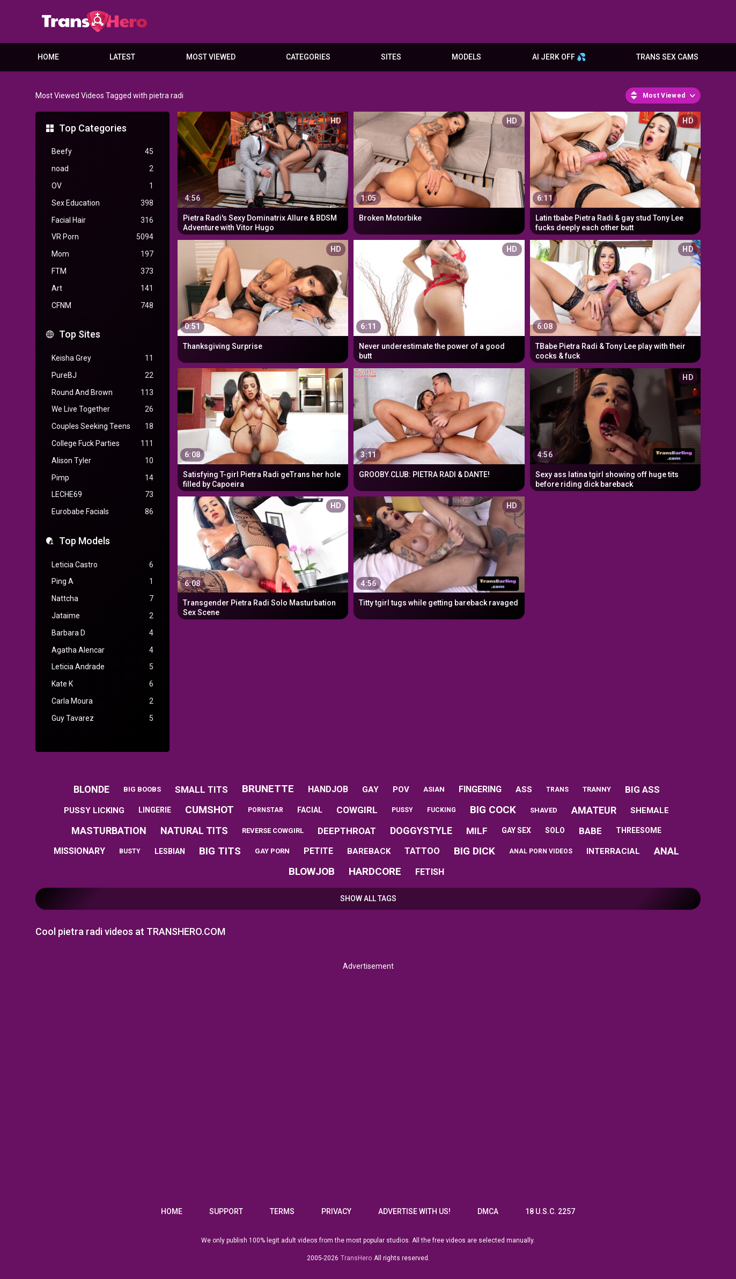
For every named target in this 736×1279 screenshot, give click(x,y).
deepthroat (347, 830)
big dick (474, 851)
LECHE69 (102, 494)
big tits (220, 851)
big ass (642, 789)
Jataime (102, 615)
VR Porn (102, 237)
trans (557, 789)
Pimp (102, 478)
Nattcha (102, 598)
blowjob (312, 871)
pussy (402, 810)
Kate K (102, 684)
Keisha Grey (102, 358)
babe (590, 830)
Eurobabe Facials (102, 511)
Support (226, 1211)
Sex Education (102, 203)
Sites (391, 57)
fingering (480, 789)
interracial (613, 851)
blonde (91, 789)
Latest (122, 57)
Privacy (336, 1211)
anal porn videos (540, 851)
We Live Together (102, 409)
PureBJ (102, 375)
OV (102, 186)
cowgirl (357, 810)
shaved (543, 810)
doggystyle (421, 830)
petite (318, 851)
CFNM (102, 305)
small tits (201, 789)
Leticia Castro (102, 564)
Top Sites (79, 334)
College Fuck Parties (102, 443)
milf (477, 830)
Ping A (102, 581)
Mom (102, 254)
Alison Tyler (102, 460)
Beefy (102, 151)
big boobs (142, 789)
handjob (328, 789)
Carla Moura (102, 701)
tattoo (422, 851)
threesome (638, 830)
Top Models (84, 540)
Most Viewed (210, 57)
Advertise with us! (414, 1211)
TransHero (356, 1258)
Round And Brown (102, 392)
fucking (441, 810)
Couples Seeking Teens (102, 426)
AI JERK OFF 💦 (559, 57)
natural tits (194, 830)
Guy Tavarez (102, 718)
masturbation (108, 830)
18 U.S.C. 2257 (550, 1211)
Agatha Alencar (102, 650)
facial (309, 810)
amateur (593, 810)
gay (370, 789)
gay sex (516, 830)
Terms (282, 1211)
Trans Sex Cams (667, 57)
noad (102, 168)
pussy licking (94, 810)
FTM (102, 271)
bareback (369, 851)
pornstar (265, 810)
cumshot (209, 809)
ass (524, 789)
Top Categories (93, 128)
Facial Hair (102, 220)
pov (401, 789)
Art (102, 288)
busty (130, 851)
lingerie (154, 810)
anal (666, 851)
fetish (429, 872)
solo (555, 830)
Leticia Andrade (102, 666)
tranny (597, 789)
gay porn (272, 851)
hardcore (375, 871)
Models (466, 57)
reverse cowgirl (273, 831)
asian (434, 789)
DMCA (487, 1211)
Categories (308, 57)
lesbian (169, 851)
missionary (79, 851)
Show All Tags (368, 898)
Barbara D (102, 633)
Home (48, 57)
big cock (493, 809)
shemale (649, 810)
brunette (268, 789)
